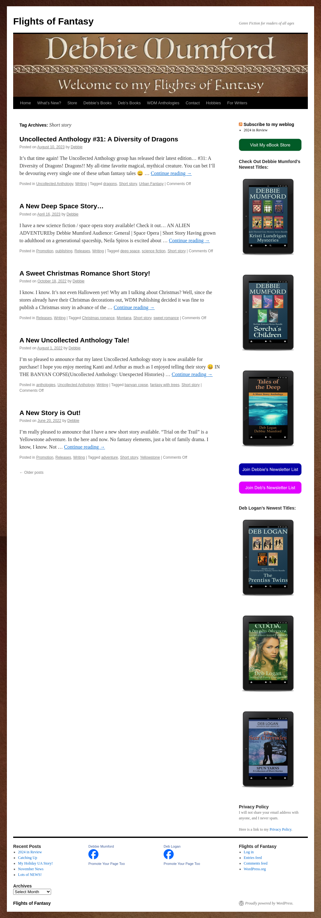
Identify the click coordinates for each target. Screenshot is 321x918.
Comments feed (256, 863)
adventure (109, 457)
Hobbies (213, 103)
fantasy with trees (164, 385)
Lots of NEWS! (30, 874)
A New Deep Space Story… (61, 206)
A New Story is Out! (50, 412)
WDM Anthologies (163, 103)
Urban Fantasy (151, 184)
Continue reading (171, 173)
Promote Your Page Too (106, 864)
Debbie (77, 147)
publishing (63, 251)
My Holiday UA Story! (35, 863)
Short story (128, 184)
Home (25, 103)
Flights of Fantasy (53, 21)
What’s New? (49, 103)
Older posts (31, 472)
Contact (193, 103)
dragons (110, 184)
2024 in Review (256, 130)
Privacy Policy (281, 829)
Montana (124, 318)
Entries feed (253, 857)
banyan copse (136, 385)
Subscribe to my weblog (269, 124)
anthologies (45, 385)
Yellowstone (150, 457)
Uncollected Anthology (54, 184)
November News (31, 869)
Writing (81, 184)
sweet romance (166, 318)
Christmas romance (98, 318)
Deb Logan (172, 846)
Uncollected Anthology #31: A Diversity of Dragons (98, 139)
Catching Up (27, 857)
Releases (82, 251)
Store (72, 103)
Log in (249, 852)
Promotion (44, 251)
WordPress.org (255, 869)
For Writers (237, 103)
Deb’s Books (129, 103)
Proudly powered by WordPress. (269, 903)
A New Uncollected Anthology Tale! (74, 340)
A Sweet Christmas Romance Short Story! (84, 273)
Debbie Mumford (101, 846)
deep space (130, 251)
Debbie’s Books (97, 103)
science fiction (153, 251)
